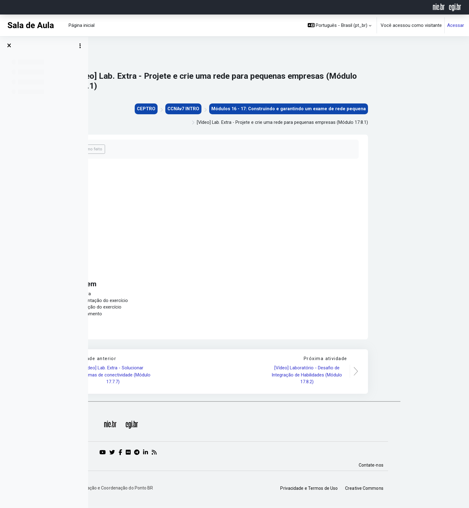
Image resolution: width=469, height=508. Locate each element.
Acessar (455, 25)
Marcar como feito (154, 149)
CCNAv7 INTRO (249, 109)
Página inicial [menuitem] (82, 25)
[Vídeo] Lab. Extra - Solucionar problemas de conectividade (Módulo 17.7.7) (182, 376)
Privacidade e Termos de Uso (378, 489)
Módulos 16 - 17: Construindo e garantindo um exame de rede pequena (356, 109)
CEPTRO (210, 109)
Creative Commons (433, 489)
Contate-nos (439, 466)
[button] (340, 25)
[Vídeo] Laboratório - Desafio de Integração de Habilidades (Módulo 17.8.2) (376, 376)
